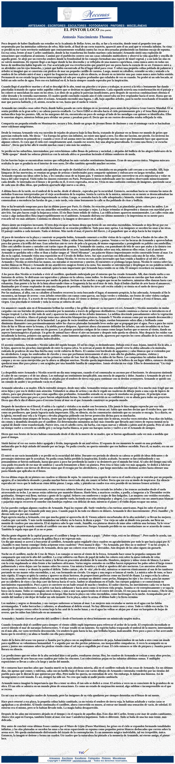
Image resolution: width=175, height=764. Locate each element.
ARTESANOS (36, 25)
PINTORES (118, 25)
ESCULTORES (77, 25)
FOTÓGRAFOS (98, 25)
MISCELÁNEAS (137, 25)
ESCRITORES (57, 25)
